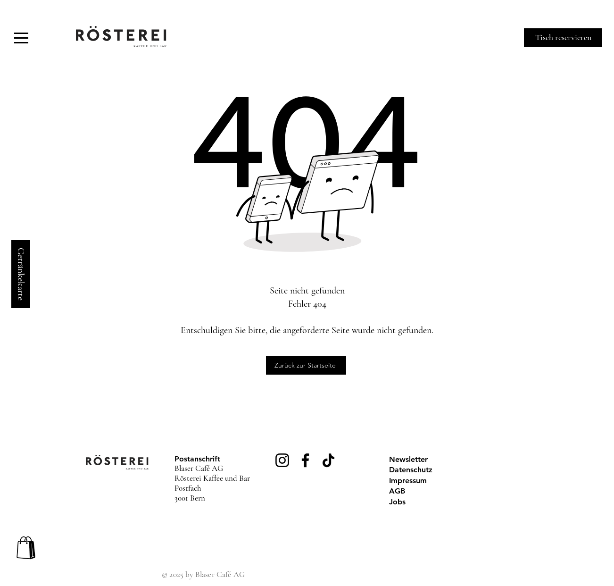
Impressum (408, 480)
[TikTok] (328, 460)
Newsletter (408, 459)
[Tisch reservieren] (563, 37)
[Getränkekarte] (20, 274)
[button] (21, 38)
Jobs (397, 501)
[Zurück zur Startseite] (306, 365)
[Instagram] (282, 460)
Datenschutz (410, 469)
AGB (397, 490)
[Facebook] (305, 460)
